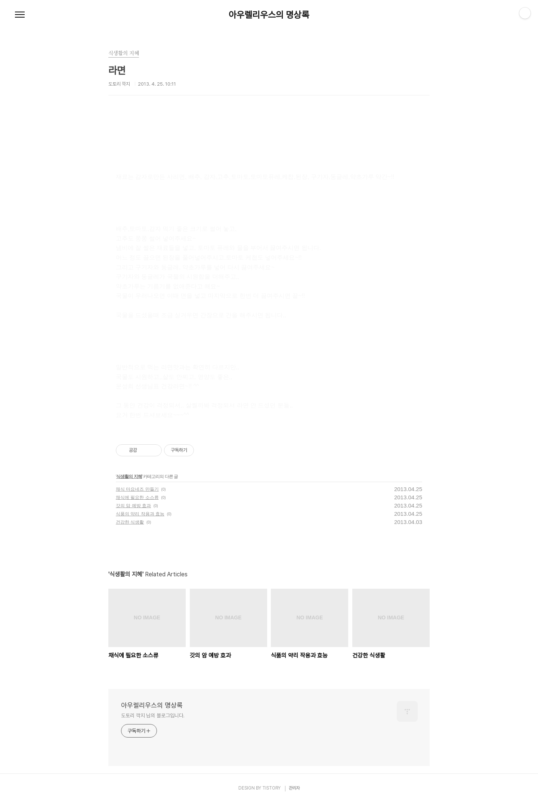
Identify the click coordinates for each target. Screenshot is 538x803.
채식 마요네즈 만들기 (137, 489)
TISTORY (271, 788)
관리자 (294, 788)
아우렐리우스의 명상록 (269, 14)
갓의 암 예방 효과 (133, 505)
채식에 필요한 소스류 (137, 497)
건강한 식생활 (130, 522)
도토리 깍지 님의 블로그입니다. (153, 715)
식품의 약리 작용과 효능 (140, 514)
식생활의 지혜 (129, 476)
